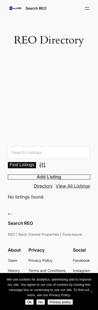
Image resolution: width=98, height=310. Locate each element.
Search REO (36, 8)
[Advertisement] (49, 98)
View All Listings (73, 186)
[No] (91, 291)
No (40, 302)
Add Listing (49, 177)
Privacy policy (60, 302)
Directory (43, 186)
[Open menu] (87, 8)
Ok (29, 302)
